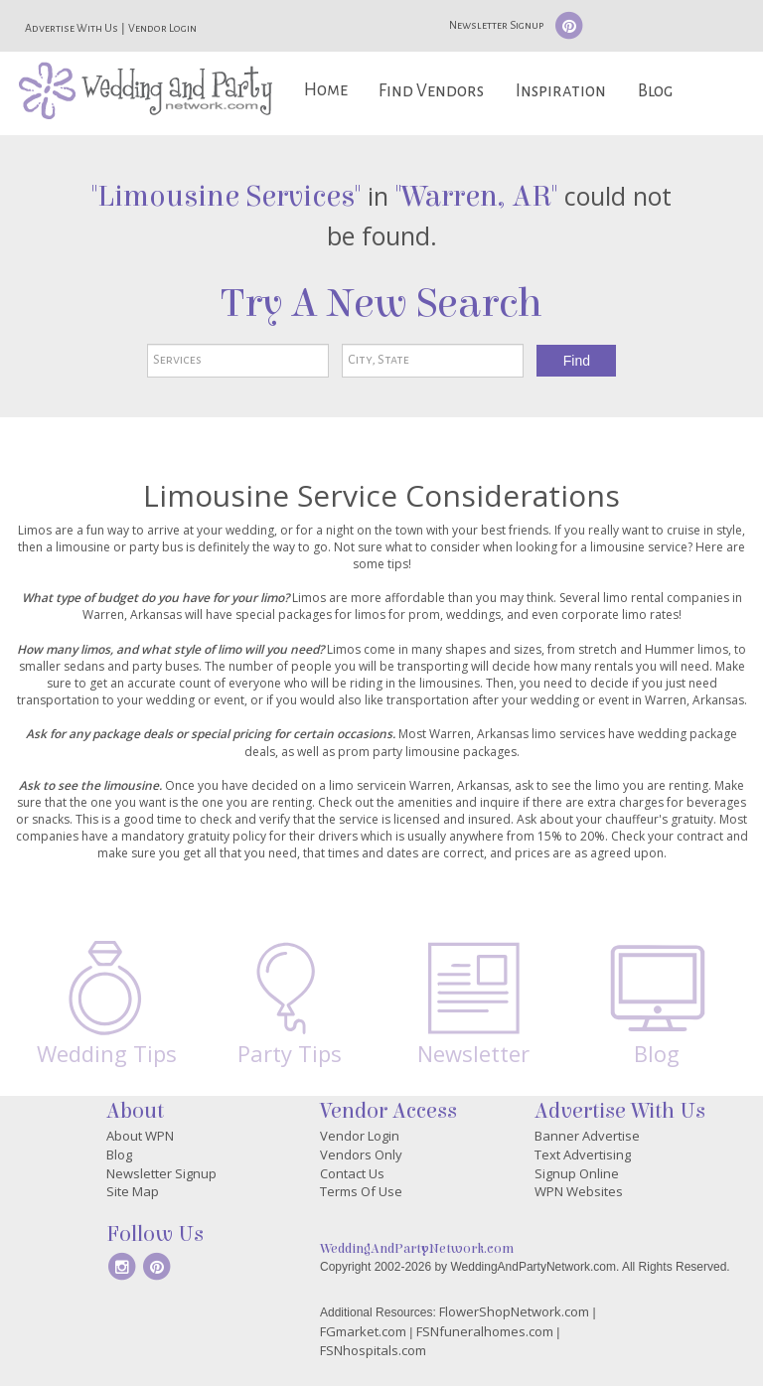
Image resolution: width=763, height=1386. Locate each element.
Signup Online (576, 1173)
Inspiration (561, 90)
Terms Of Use (361, 1191)
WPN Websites (578, 1191)
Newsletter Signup (496, 25)
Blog (655, 90)
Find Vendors (431, 90)
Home (326, 89)
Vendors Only (361, 1154)
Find (576, 361)
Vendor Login (162, 28)
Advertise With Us (71, 28)
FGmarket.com (363, 1331)
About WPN (140, 1136)
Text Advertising (582, 1154)
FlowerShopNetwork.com (514, 1311)
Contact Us (352, 1173)
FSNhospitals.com (373, 1350)
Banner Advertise (587, 1136)
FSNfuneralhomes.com (484, 1331)
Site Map (132, 1191)
